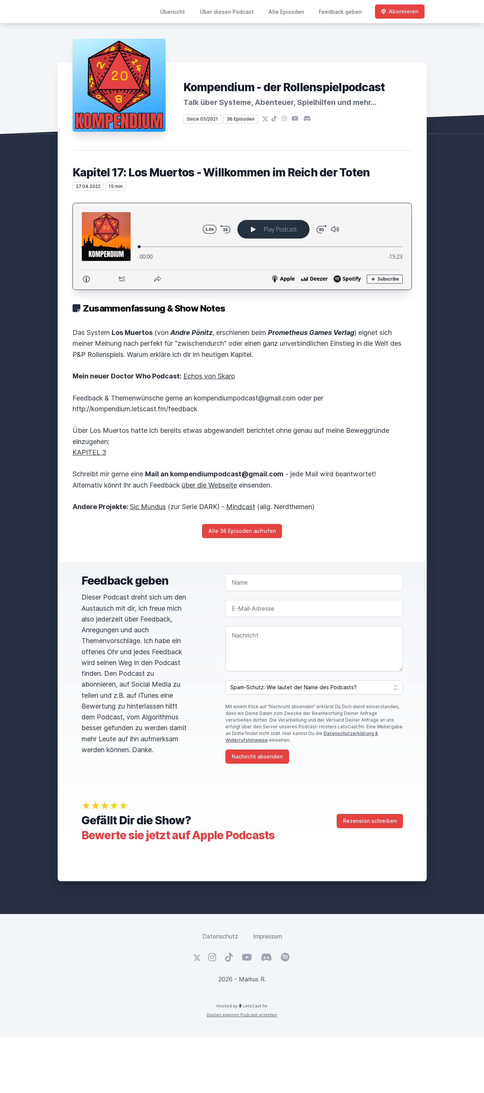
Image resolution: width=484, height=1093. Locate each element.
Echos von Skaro (209, 376)
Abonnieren (399, 11)
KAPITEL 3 (89, 452)
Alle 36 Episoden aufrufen (242, 531)
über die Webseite (209, 485)
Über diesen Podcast (227, 12)
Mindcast (240, 507)
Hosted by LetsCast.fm (242, 1006)
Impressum (267, 936)
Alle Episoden (286, 12)
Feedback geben (340, 12)
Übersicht (172, 12)
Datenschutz (220, 936)
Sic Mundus (148, 507)
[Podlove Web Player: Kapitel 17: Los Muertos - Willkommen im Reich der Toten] (242, 246)
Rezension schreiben (370, 821)
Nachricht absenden (257, 756)
